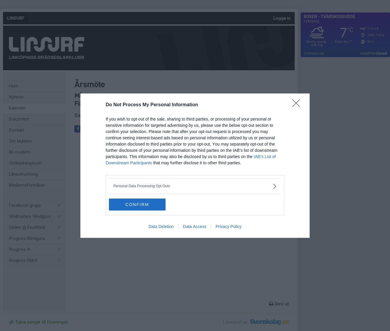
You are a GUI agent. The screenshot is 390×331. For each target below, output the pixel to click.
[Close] (298, 105)
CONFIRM (137, 204)
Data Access (195, 226)
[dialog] (195, 165)
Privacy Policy (228, 226)
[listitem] (195, 186)
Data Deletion (161, 226)
